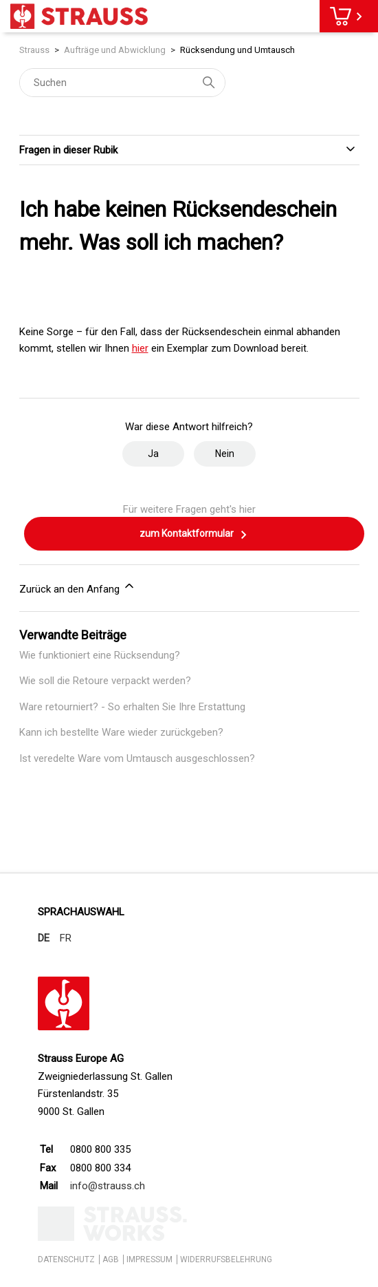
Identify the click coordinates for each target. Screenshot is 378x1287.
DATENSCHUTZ (66, 1259)
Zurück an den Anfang (77, 587)
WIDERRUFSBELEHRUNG (226, 1259)
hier (140, 348)
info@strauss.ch (107, 1186)
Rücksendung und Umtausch (237, 50)
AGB (110, 1259)
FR (65, 938)
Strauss (34, 50)
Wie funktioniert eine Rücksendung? (99, 655)
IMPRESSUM (149, 1259)
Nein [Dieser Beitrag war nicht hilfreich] (224, 453)
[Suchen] (122, 82)
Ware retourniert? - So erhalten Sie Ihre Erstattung (132, 707)
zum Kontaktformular (194, 534)
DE (43, 938)
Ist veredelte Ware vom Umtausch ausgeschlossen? (137, 758)
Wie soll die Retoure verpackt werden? (105, 680)
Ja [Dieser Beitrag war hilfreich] (153, 453)
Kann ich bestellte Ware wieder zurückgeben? (121, 732)
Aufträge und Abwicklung (115, 50)
